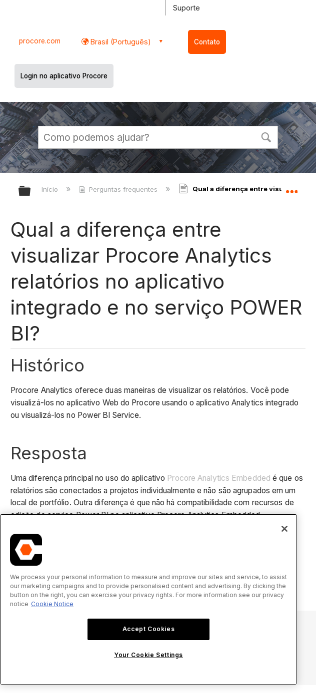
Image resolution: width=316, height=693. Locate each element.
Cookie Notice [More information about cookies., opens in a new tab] (52, 604)
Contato (207, 42)
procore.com (39, 41)
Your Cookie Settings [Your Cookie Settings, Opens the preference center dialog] (148, 655)
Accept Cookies (148, 629)
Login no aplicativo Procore (64, 76)
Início (51, 189)
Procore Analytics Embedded (218, 478)
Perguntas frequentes (119, 189)
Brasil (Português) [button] (119, 41)
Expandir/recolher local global (292, 188)
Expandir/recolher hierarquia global (31, 191)
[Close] (285, 529)
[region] (148, 599)
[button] (266, 136)
